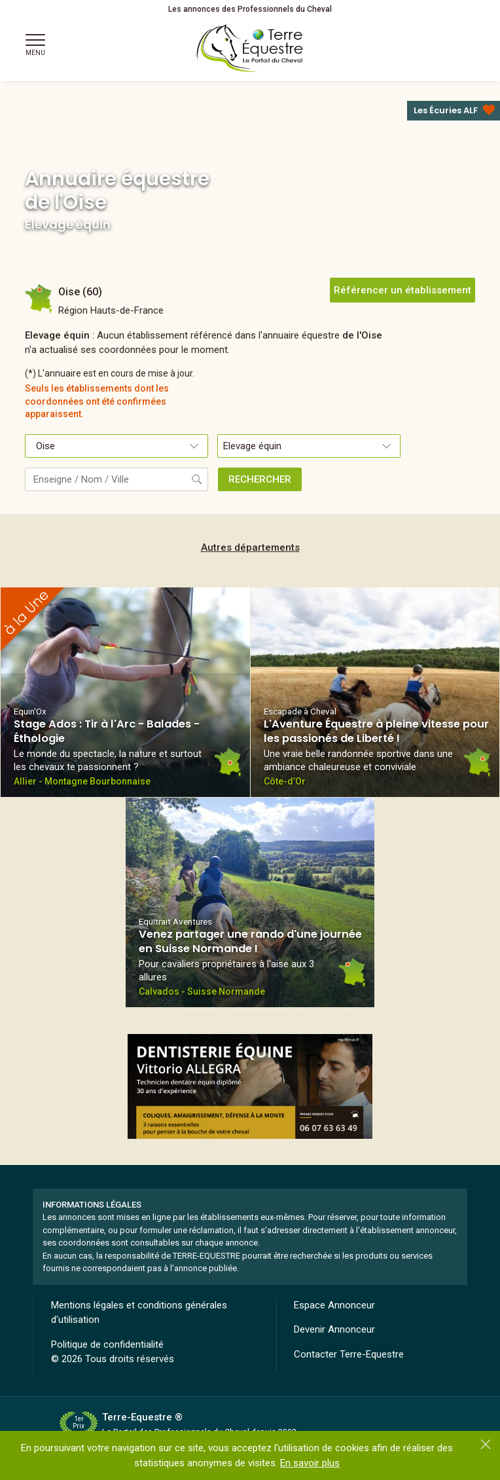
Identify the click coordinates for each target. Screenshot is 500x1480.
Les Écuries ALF (446, 110)
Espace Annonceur (334, 1305)
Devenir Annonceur (334, 1329)
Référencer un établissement (402, 290)
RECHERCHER (259, 479)
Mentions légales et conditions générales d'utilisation (139, 1312)
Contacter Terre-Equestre (349, 1354)
